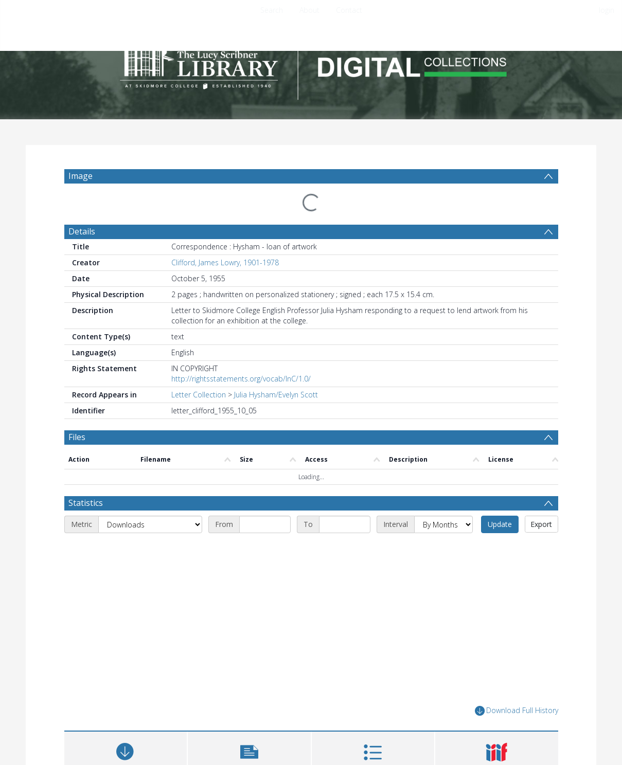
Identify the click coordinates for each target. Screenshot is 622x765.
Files (76, 412)
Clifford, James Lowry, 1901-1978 (225, 238)
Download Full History (516, 649)
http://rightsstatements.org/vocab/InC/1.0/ (241, 354)
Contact (349, 10)
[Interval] (443, 462)
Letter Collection (198, 370)
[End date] (344, 462)
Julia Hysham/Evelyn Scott (276, 370)
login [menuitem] (606, 10)
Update (500, 462)
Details (81, 206)
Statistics (85, 441)
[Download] (125, 694)
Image (80, 175)
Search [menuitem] (271, 10)
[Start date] (265, 462)
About (309, 10)
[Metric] (150, 462)
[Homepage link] (311, 65)
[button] (249, 694)
